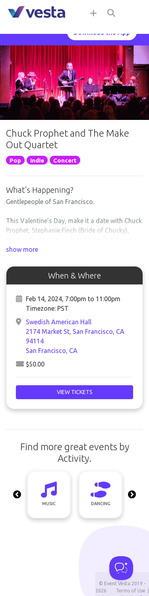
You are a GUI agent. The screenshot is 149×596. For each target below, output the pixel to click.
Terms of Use (130, 590)
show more (22, 249)
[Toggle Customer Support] (121, 568)
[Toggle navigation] (133, 13)
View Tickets (75, 392)
